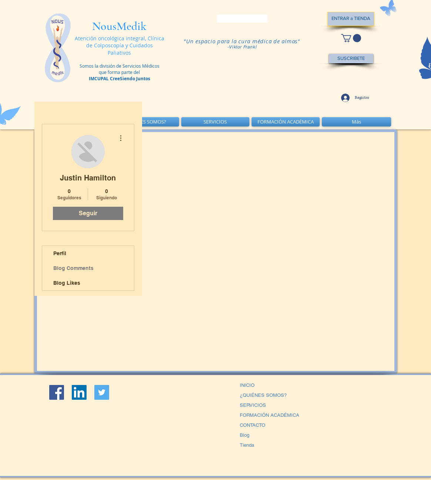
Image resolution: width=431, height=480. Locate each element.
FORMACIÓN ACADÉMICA (269, 415)
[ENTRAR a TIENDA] (350, 19)
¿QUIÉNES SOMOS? (263, 395)
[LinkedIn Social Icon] (79, 392)
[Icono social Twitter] (101, 392)
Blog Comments (73, 268)
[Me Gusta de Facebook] (95, 436)
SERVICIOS (253, 405)
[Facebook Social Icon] (56, 392)
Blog (244, 435)
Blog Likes (66, 283)
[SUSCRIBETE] (351, 58)
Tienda (247, 445)
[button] (351, 38)
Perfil (59, 253)
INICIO (247, 385)
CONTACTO (252, 425)
